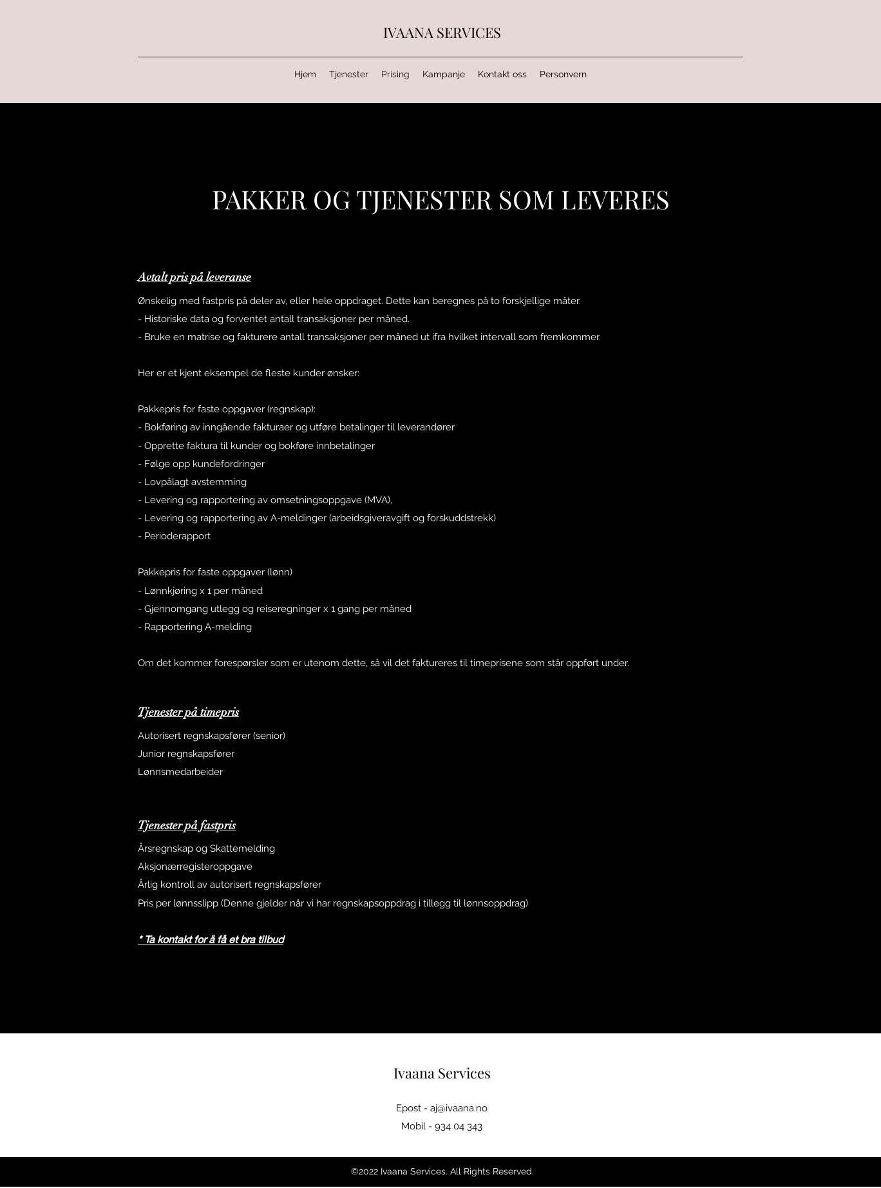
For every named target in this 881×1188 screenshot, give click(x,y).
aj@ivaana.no (459, 1108)
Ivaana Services (442, 1072)
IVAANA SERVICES (442, 32)
